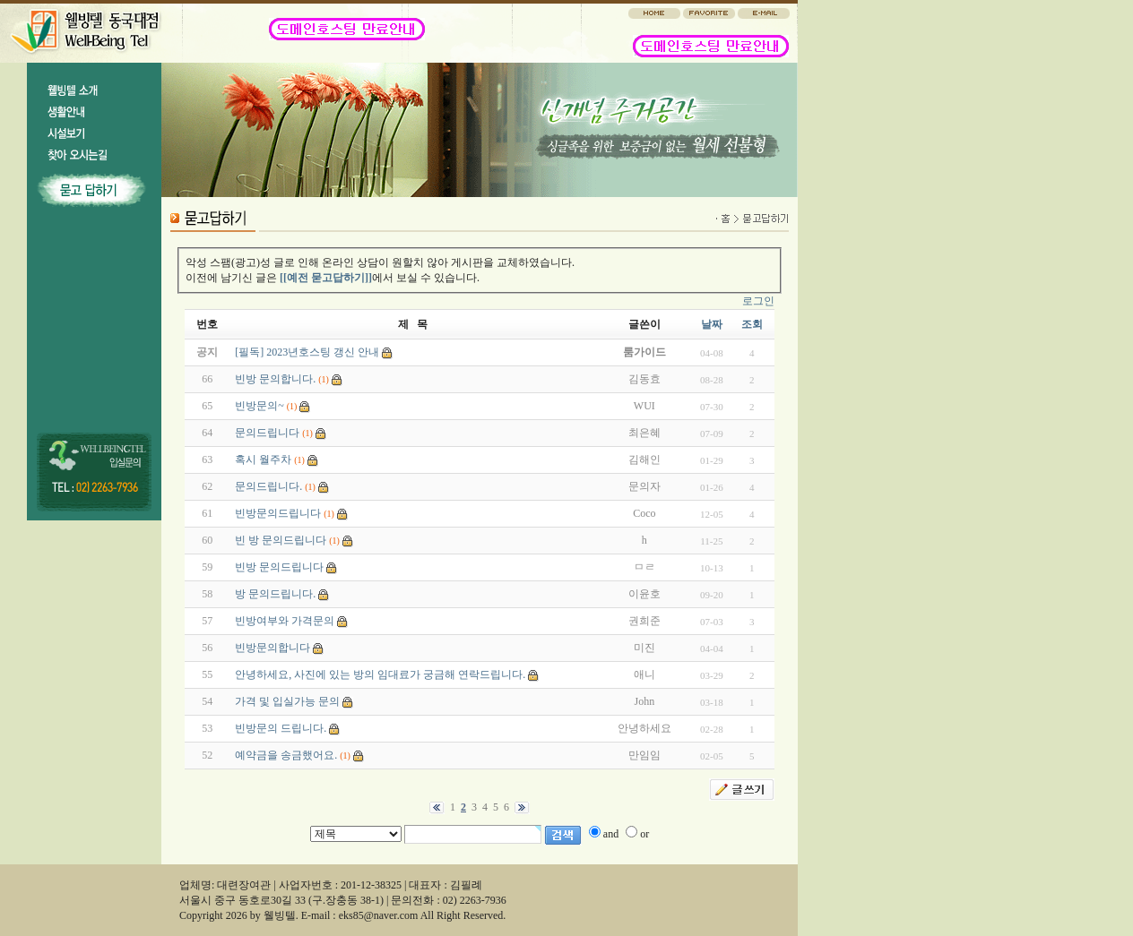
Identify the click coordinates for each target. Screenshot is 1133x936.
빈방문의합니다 (272, 647)
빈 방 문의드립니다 (280, 540)
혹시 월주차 (263, 459)
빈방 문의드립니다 (279, 567)
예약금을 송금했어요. (286, 755)
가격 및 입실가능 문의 (287, 701)
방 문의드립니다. (275, 594)
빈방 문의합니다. (275, 379)
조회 (752, 324)
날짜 (711, 324)
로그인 (758, 301)
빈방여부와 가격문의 (284, 620)
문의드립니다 (267, 432)
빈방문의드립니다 (278, 513)
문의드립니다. (268, 486)
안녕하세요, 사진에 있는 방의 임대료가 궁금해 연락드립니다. (380, 674)
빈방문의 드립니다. (280, 728)
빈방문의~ (259, 405)
